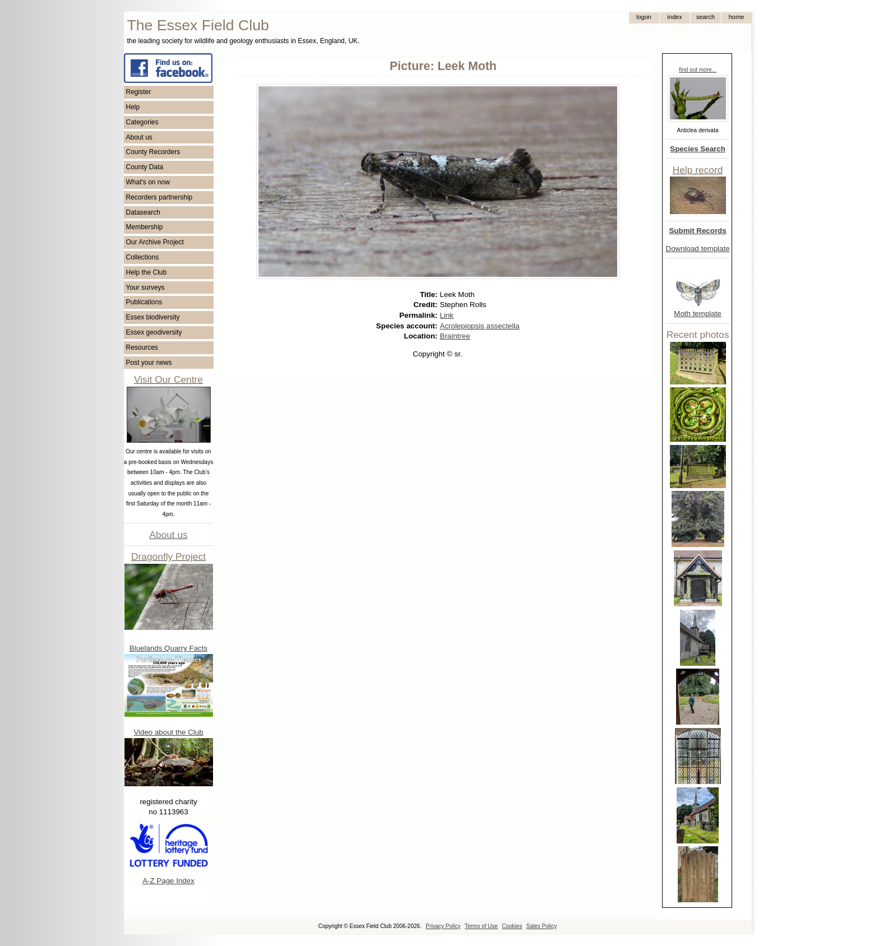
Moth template (697, 313)
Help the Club (146, 272)
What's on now (148, 182)
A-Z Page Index (168, 881)
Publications (144, 302)
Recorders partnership (159, 197)
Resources (142, 347)
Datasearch (143, 212)
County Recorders (153, 152)
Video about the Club (168, 732)
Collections (142, 257)
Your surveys (145, 287)
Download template (698, 248)
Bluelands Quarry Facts (168, 648)
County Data (145, 167)
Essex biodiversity (153, 317)
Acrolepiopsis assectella (480, 326)
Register (138, 92)
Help (133, 107)
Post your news (149, 363)
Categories (142, 122)
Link (447, 315)
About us (139, 137)
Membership (144, 227)
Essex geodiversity (154, 332)
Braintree (455, 336)
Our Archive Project (155, 242)
